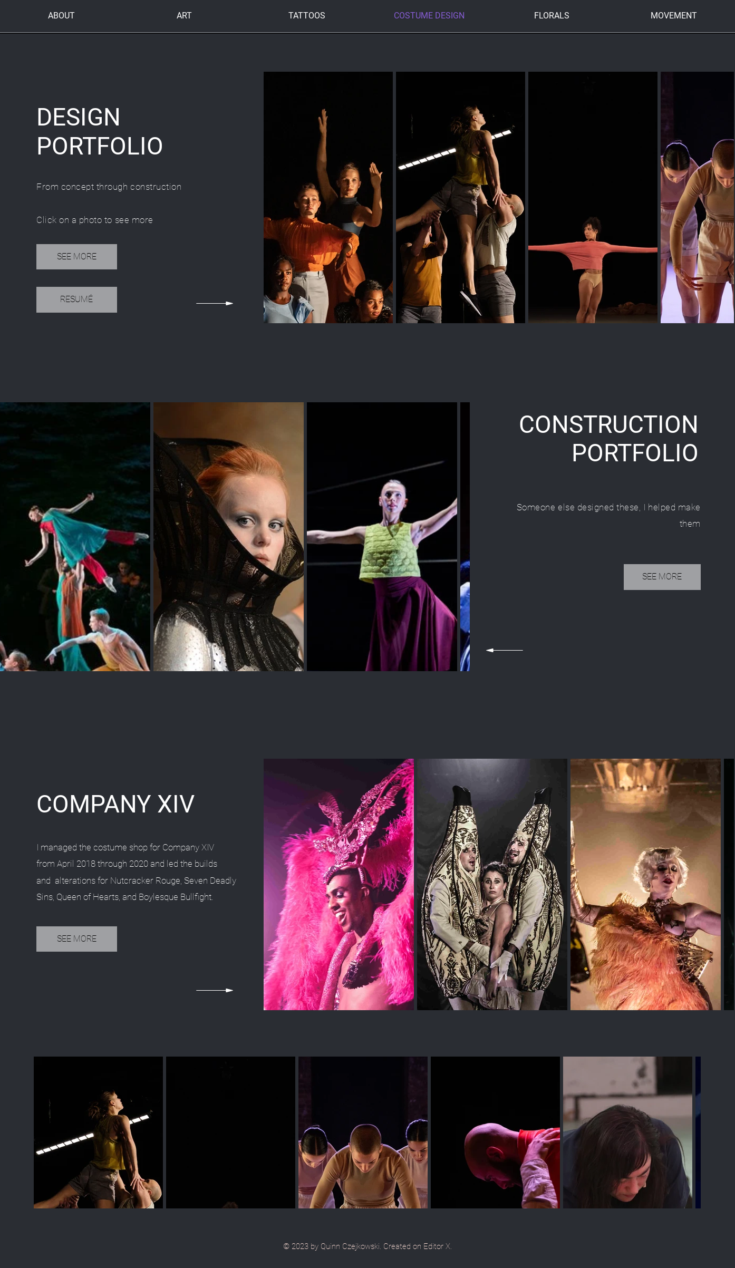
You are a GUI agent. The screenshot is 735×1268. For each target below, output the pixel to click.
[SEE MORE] (76, 256)
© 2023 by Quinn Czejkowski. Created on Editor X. (367, 1246)
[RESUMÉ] (76, 300)
